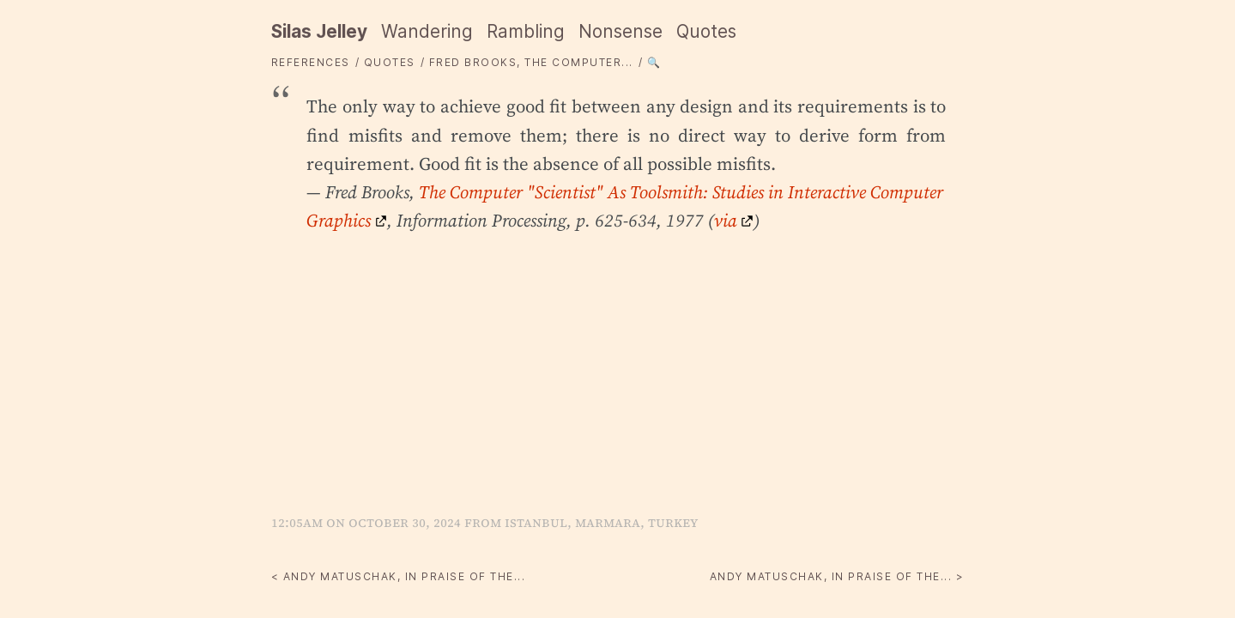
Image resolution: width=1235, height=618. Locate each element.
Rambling (526, 31)
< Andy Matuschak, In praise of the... (398, 576)
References (310, 62)
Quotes (706, 31)
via (725, 220)
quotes (389, 62)
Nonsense (620, 31)
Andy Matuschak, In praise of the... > (837, 576)
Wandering (427, 31)
